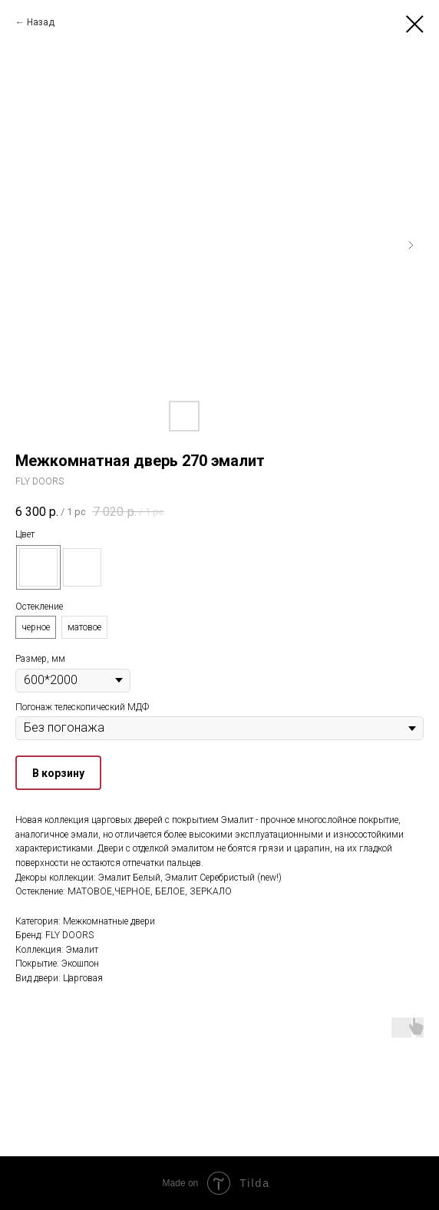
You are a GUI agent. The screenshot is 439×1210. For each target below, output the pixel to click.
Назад (40, 22)
